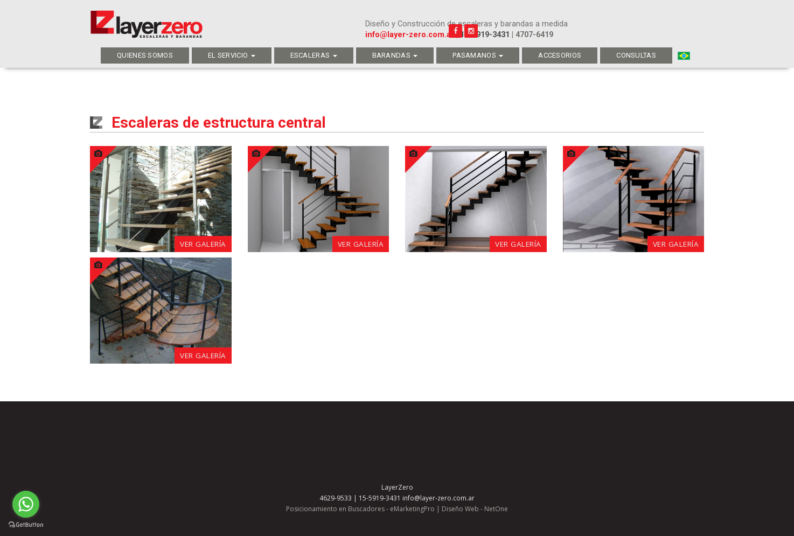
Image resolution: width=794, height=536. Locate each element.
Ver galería (203, 244)
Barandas (395, 55)
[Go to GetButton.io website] (26, 524)
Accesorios (559, 55)
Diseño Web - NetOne (475, 508)
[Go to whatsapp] (25, 504)
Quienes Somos (145, 55)
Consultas (636, 55)
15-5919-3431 (485, 34)
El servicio (231, 55)
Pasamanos (477, 55)
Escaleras (313, 55)
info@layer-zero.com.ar (409, 34)
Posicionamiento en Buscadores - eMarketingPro (360, 508)
